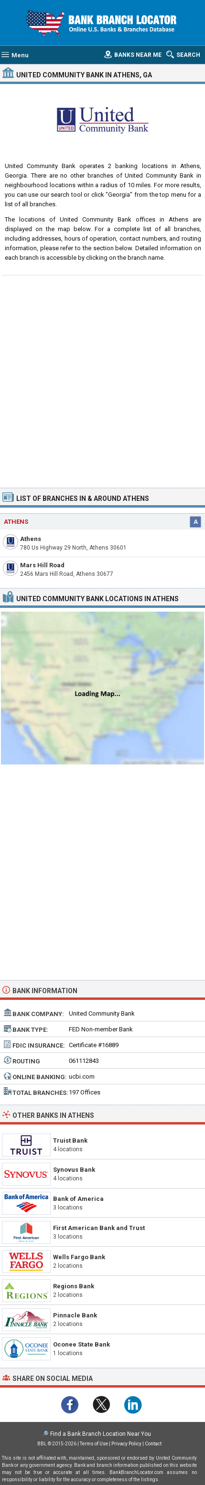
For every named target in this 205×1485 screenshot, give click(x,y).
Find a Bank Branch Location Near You (100, 1434)
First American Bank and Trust (99, 1227)
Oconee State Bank (81, 1344)
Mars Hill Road (42, 565)
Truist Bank (70, 1140)
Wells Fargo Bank (79, 1257)
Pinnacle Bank (75, 1315)
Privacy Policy (126, 1443)
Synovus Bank (74, 1169)
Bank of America (78, 1198)
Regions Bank (73, 1286)
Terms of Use (94, 1443)
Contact (153, 1443)
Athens (30, 538)
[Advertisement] (102, 380)
